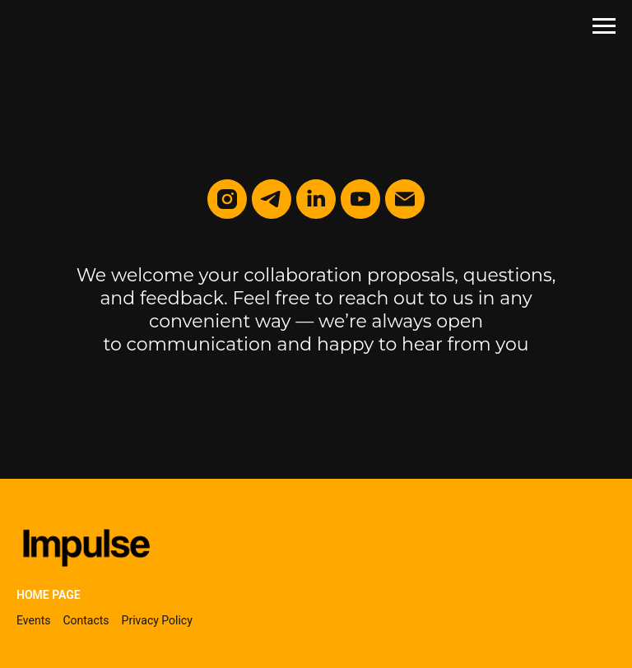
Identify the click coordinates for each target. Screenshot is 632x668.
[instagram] (227, 199)
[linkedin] (316, 199)
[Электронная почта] (405, 199)
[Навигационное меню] (604, 26)
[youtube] (360, 199)
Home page (48, 594)
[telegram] (271, 199)
